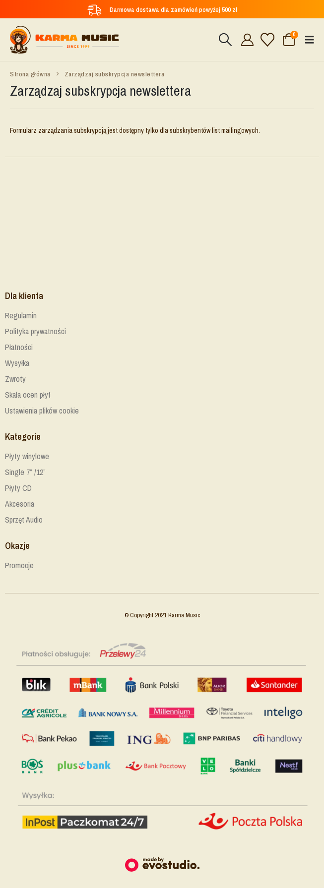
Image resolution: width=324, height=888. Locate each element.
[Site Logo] (64, 40)
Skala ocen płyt (28, 394)
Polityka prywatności (35, 331)
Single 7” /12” (25, 472)
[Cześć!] (246, 39)
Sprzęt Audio (24, 519)
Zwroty (15, 378)
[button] (225, 39)
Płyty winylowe (27, 456)
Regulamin (21, 315)
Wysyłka (17, 362)
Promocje (19, 565)
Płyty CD (18, 487)
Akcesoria (19, 503)
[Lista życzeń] (267, 40)
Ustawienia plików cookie (42, 410)
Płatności (19, 347)
